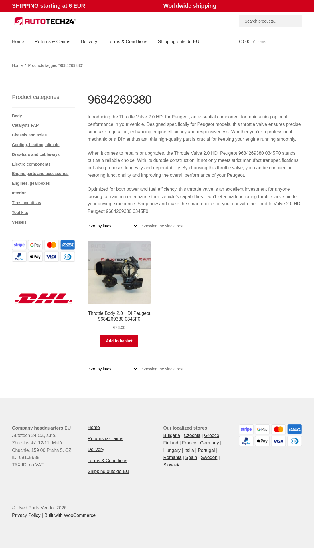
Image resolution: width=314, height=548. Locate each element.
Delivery (89, 41)
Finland (170, 442)
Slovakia (172, 464)
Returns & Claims (52, 41)
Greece (211, 435)
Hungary (172, 450)
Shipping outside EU (178, 41)
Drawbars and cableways (36, 154)
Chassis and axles (29, 135)
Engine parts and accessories (40, 173)
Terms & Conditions (127, 41)
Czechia (192, 435)
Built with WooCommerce (70, 515)
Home (18, 41)
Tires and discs (26, 202)
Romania (172, 457)
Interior (19, 193)
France (189, 442)
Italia (189, 450)
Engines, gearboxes (31, 183)
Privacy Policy (26, 515)
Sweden (209, 457)
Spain (191, 457)
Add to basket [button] (119, 341)
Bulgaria (171, 435)
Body (17, 116)
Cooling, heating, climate (36, 144)
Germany (209, 442)
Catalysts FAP (25, 125)
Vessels (19, 222)
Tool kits (20, 212)
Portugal (206, 450)
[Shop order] (113, 226)
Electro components (31, 164)
